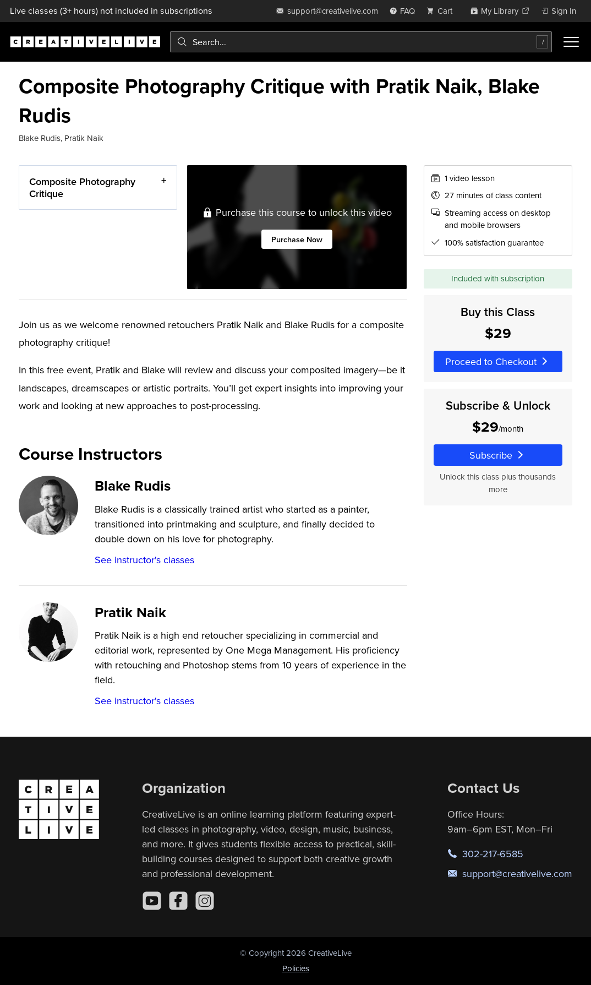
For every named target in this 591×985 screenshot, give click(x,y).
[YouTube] (152, 901)
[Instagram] (205, 901)
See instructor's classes (144, 560)
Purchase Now (297, 239)
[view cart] (442, 10)
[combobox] (361, 42)
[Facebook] (178, 901)
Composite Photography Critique (82, 187)
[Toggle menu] (571, 42)
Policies (295, 968)
